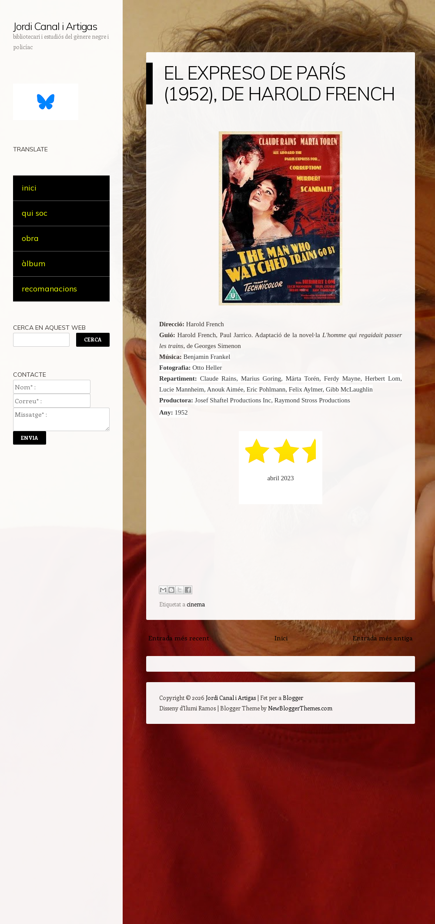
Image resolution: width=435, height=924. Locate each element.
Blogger (293, 697)
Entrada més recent (178, 637)
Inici (281, 637)
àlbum (34, 263)
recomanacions (49, 289)
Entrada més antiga (383, 637)
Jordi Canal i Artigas (55, 26)
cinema (196, 604)
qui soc (34, 213)
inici (29, 188)
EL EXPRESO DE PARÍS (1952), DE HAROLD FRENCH (279, 83)
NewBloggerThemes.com (300, 708)
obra (30, 238)
